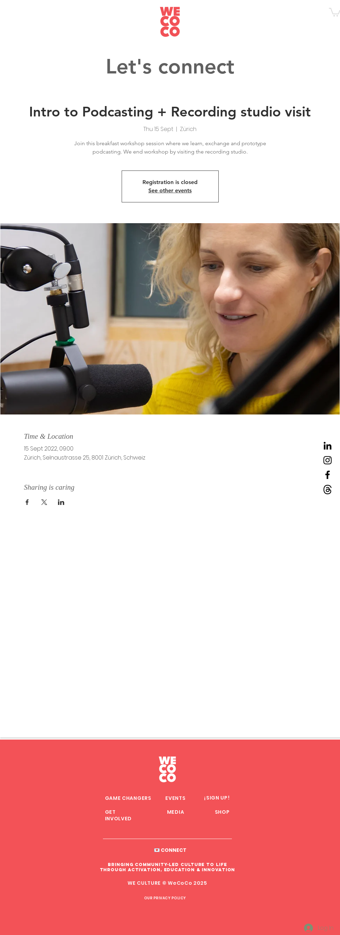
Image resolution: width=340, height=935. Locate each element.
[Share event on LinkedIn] (61, 502)
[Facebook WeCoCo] (327, 474)
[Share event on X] (44, 502)
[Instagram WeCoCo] (327, 460)
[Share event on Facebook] (27, 502)
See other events (170, 190)
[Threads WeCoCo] (327, 489)
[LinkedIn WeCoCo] (327, 445)
